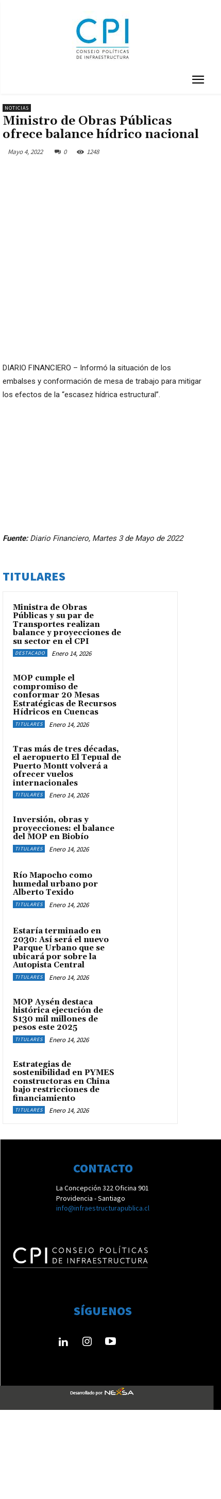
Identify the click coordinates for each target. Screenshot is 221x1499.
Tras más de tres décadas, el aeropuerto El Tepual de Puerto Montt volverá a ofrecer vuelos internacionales (67, 766)
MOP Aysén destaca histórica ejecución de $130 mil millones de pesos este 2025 (58, 1015)
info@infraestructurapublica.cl (102, 1208)
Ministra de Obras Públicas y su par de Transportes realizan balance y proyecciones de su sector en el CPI (67, 624)
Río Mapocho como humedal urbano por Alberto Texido (55, 884)
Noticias (17, 108)
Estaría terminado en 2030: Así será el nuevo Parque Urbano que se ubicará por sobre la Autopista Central (61, 948)
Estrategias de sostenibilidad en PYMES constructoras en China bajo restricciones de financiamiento (63, 1081)
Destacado (30, 653)
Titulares (29, 724)
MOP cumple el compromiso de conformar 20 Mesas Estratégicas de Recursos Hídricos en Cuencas (64, 695)
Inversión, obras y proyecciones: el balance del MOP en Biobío (63, 828)
